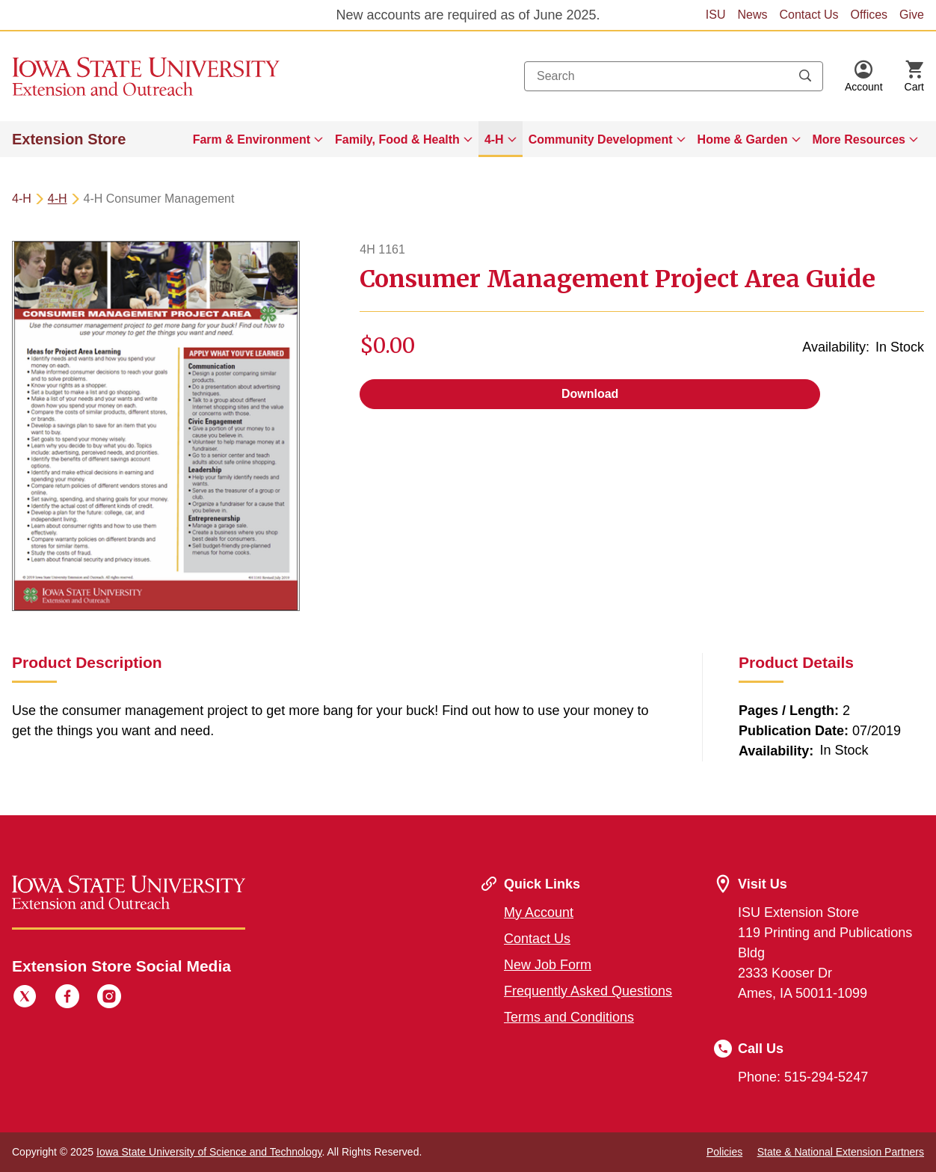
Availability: (835, 347)
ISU (716, 14)
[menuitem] (258, 139)
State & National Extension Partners (840, 1152)
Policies (724, 1152)
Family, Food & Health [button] (397, 139)
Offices (869, 14)
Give (911, 14)
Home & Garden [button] (743, 139)
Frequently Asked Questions (588, 991)
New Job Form (547, 964)
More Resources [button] (859, 139)
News (752, 14)
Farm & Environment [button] (251, 139)
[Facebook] (67, 998)
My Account (538, 912)
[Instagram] (109, 998)
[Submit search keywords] (805, 76)
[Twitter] (24, 998)
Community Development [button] (601, 139)
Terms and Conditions (569, 1017)
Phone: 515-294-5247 (803, 1077)
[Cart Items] (914, 76)
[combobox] (673, 76)
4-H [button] (494, 139)
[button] (864, 76)
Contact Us (808, 14)
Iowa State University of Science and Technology (208, 1152)
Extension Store (69, 139)
